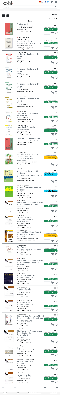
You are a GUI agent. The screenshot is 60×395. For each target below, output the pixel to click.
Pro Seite (52, 18)
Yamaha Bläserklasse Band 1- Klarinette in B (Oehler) (29, 233)
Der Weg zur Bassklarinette (28, 139)
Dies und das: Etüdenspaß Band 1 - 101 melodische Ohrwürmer (30, 317)
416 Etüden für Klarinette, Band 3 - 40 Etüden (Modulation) (30, 261)
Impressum (53, 393)
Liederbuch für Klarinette (27, 113)
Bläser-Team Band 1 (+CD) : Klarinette (28, 172)
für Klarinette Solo (22, 116)
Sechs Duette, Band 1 (26, 361)
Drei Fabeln (21, 247)
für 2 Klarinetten (21, 363)
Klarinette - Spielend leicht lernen (28, 55)
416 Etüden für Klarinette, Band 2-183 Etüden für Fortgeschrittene (30, 333)
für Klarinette (20, 207)
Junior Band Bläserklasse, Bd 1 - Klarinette (30, 189)
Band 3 (19, 88)
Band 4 (19, 103)
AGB (18, 393)
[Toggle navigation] (4, 10)
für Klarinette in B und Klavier (25, 277)
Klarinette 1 (20, 192)
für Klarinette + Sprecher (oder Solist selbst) (29, 249)
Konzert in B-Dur (24, 375)
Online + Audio (21, 236)
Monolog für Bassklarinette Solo (26, 26)
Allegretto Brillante (25, 41)
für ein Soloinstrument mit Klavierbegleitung (29, 43)
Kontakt (5, 393)
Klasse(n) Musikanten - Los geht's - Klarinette (28, 155)
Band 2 (19, 73)
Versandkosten (54, 27)
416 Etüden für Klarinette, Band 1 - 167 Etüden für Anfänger (30, 203)
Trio (18, 348)
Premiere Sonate (24, 289)
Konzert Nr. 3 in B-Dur (26, 275)
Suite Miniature (23, 302)
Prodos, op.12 (22, 24)
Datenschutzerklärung (34, 393)
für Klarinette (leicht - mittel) (24, 320)
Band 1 (19, 58)
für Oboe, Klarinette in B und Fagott (27, 350)
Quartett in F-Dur (24, 217)
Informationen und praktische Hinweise (28, 141)
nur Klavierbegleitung (23, 129)
